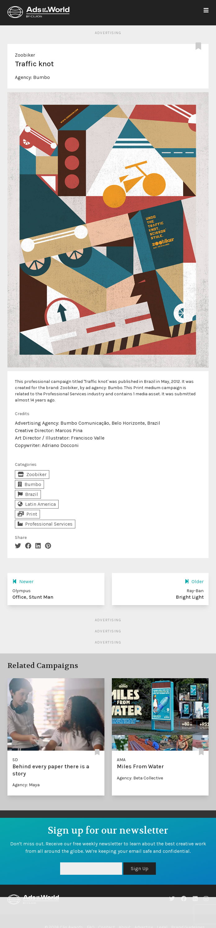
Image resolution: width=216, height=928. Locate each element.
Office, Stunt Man (32, 597)
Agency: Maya (26, 784)
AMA (121, 759)
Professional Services (45, 524)
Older (194, 581)
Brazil (28, 494)
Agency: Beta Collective (140, 778)
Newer (22, 581)
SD (15, 759)
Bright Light (190, 597)
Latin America (37, 504)
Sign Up (139, 868)
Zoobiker (25, 55)
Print (27, 514)
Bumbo (41, 77)
